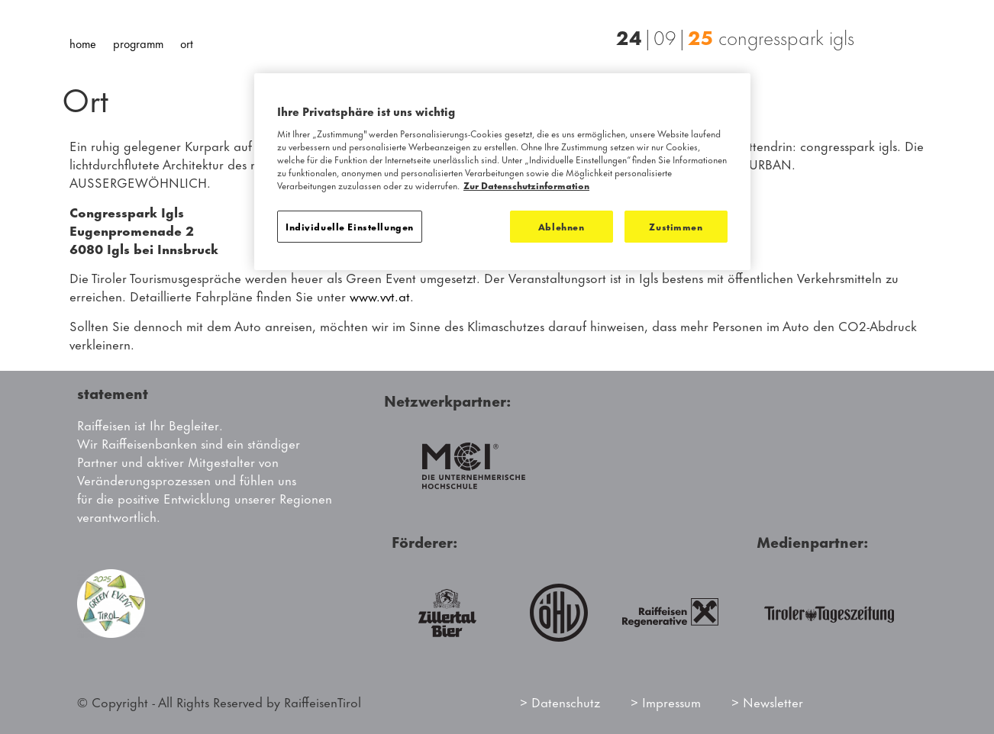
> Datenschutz (560, 701)
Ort (186, 43)
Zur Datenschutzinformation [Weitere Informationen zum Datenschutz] (526, 185)
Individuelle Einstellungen (350, 226)
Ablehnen (561, 226)
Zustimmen (675, 226)
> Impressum (666, 701)
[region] (502, 171)
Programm (138, 43)
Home (82, 43)
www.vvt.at (380, 295)
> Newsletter (767, 701)
